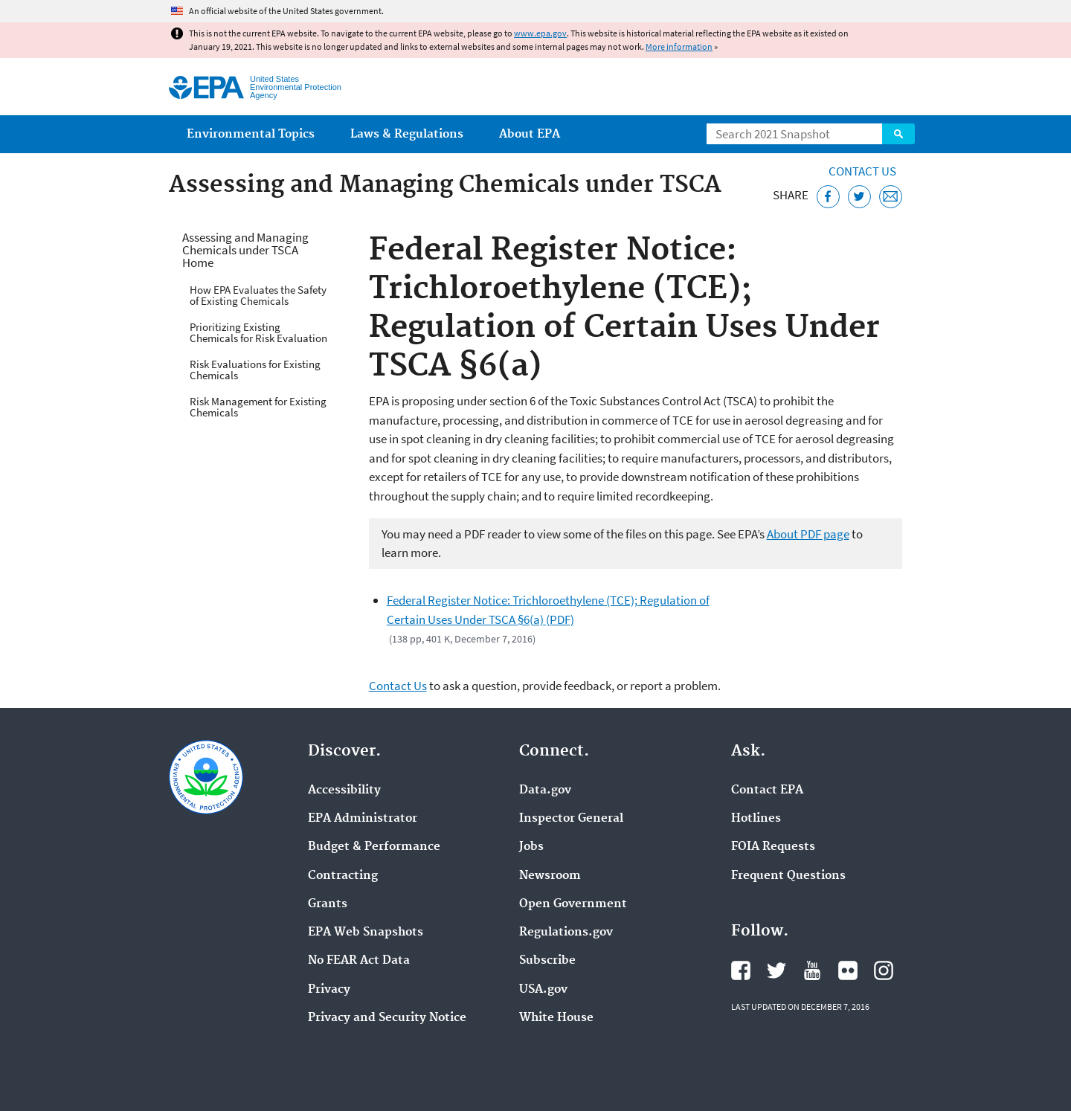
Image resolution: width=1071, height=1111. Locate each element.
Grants (327, 904)
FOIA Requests (773, 847)
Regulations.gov (566, 932)
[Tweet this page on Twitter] (859, 196)
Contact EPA (767, 790)
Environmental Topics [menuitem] (251, 134)
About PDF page (808, 534)
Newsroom (550, 876)
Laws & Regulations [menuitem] (406, 134)
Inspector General (571, 818)
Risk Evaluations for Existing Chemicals (255, 369)
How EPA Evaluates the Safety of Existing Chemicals (258, 295)
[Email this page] (890, 196)
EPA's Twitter (776, 970)
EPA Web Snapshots (365, 932)
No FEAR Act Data (359, 960)
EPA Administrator (362, 818)
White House (556, 1018)
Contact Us (862, 171)
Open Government (573, 904)
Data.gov (545, 790)
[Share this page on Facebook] (828, 196)
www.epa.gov (540, 33)
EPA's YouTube (812, 970)
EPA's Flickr (848, 970)
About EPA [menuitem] (529, 134)
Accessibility (344, 790)
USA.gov (543, 989)
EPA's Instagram (883, 970)
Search (898, 133)
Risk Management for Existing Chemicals (258, 406)
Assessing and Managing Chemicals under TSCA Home (245, 250)
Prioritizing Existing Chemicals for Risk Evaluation (258, 332)
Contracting (343, 876)
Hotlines (756, 818)
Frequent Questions (788, 876)
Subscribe (547, 960)
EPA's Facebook (740, 970)
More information (679, 46)
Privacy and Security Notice (387, 1018)
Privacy (329, 989)
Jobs (531, 847)
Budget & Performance (374, 847)
